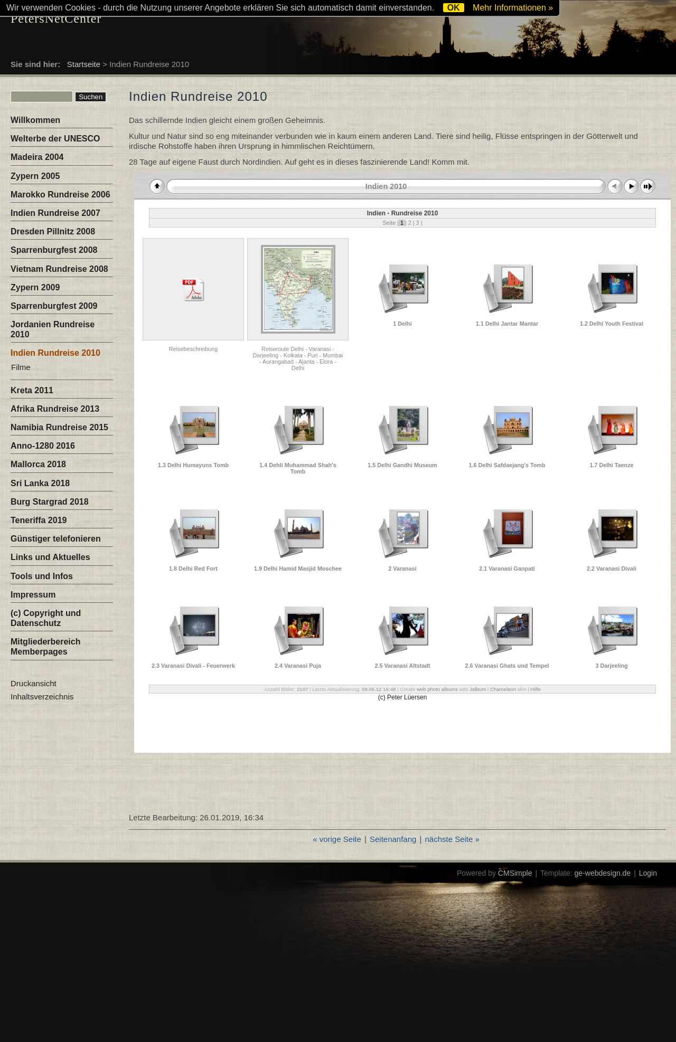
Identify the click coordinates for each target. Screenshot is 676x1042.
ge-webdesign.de (603, 873)
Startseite (83, 64)
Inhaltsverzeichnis (42, 696)
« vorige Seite (337, 839)
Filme (21, 367)
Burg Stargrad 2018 (50, 501)
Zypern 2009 (35, 287)
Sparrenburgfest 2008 (54, 249)
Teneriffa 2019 (39, 520)
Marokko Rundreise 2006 (60, 194)
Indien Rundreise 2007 (55, 213)
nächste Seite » (452, 839)
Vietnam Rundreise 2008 (59, 268)
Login (648, 873)
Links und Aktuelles (50, 557)
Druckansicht (34, 683)
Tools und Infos (42, 576)
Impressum (33, 594)
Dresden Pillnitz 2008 (53, 231)
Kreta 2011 (32, 390)
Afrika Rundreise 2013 (55, 408)
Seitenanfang (393, 839)
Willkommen (35, 120)
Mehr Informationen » (513, 7)
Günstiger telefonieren (56, 538)
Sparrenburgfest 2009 (54, 305)
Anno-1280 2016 (43, 445)
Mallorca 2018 (38, 464)
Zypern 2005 (35, 176)
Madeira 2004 (37, 157)
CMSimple (515, 873)
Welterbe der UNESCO (55, 138)
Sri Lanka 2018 (40, 483)
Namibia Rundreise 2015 (59, 427)
